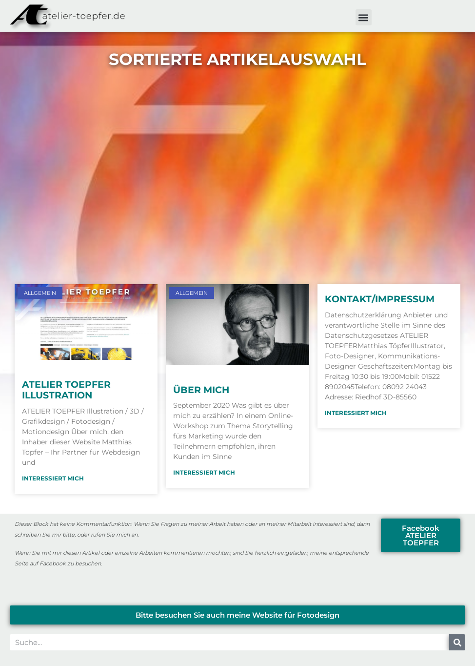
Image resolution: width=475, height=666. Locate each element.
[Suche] (457, 642)
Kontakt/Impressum (380, 299)
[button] (364, 17)
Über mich (201, 389)
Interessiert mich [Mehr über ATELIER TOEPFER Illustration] (53, 478)
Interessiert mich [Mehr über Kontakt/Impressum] (356, 412)
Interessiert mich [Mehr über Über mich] (204, 472)
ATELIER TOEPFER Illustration (66, 390)
